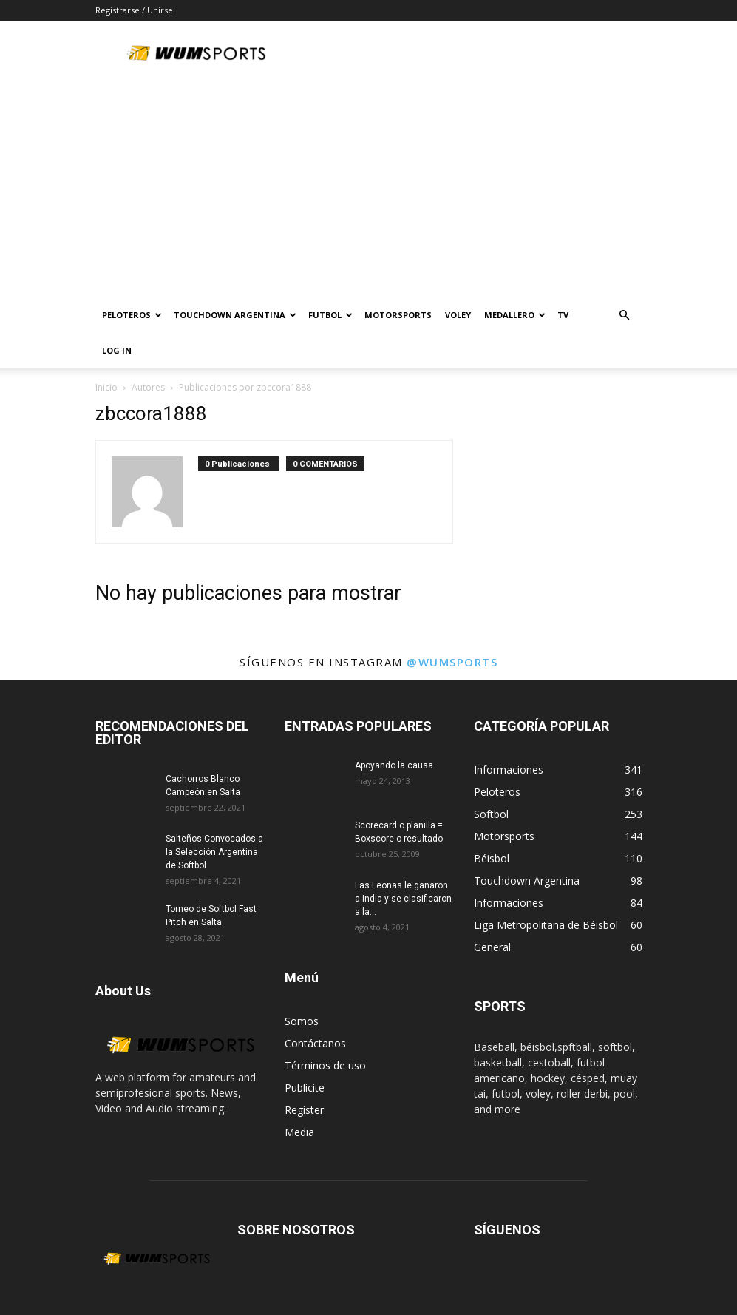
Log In (117, 350)
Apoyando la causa (394, 765)
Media (299, 1132)
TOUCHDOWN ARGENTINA (235, 314)
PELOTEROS (132, 314)
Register (304, 1110)
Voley (458, 314)
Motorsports (398, 314)
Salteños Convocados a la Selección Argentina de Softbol (214, 852)
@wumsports (452, 662)
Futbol (330, 314)
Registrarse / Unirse (134, 10)
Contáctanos (315, 1043)
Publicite (305, 1088)
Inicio (106, 387)
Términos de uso (325, 1065)
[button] (624, 315)
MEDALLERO (515, 314)
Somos (302, 1021)
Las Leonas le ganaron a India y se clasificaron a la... (403, 898)
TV (562, 314)
